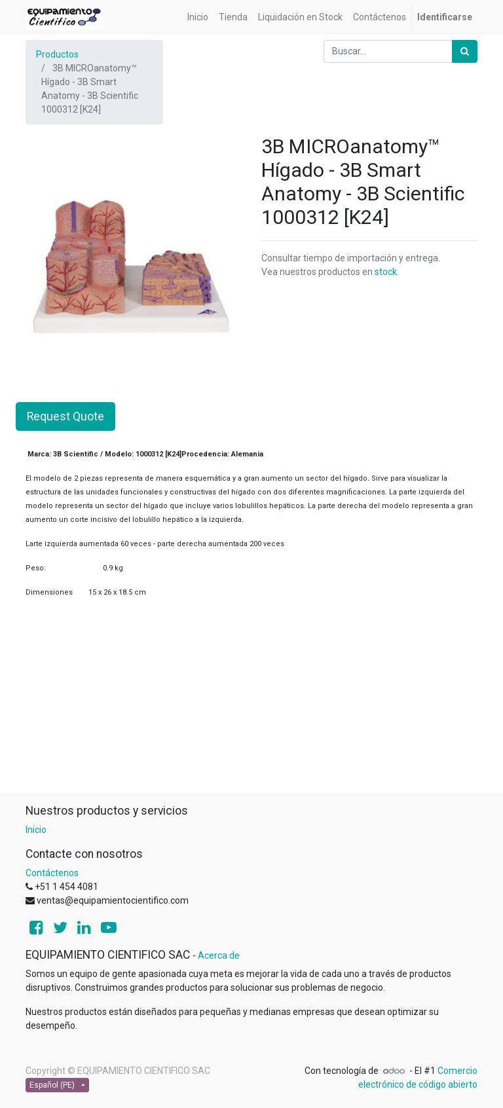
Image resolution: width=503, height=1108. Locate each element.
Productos (57, 54)
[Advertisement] (251, 700)
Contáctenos (52, 873)
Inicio (36, 829)
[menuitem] (198, 17)
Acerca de (219, 955)
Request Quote (65, 416)
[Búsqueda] (464, 51)
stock (386, 272)
